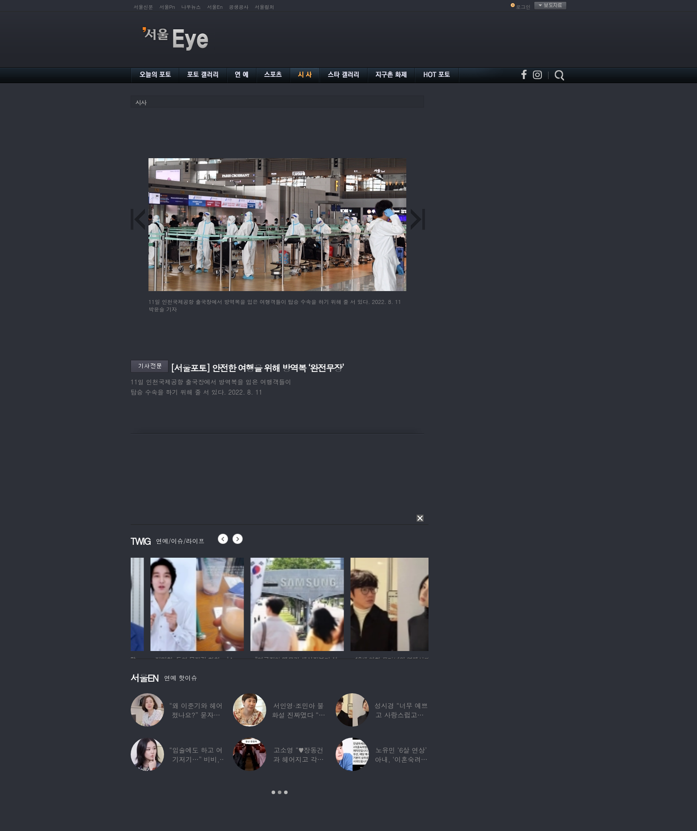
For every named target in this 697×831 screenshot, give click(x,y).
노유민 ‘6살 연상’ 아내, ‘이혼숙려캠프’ (401, 759)
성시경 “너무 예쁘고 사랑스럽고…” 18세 (401, 715)
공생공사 (238, 7)
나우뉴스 (191, 7)
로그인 (523, 7)
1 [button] (273, 792)
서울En (215, 7)
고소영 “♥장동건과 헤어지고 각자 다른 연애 (298, 759)
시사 (141, 102)
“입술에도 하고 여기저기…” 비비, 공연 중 (195, 759)
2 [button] (279, 792)
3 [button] (286, 792)
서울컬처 (264, 7)
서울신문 (143, 7)
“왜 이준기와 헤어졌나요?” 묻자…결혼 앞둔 (195, 715)
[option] (177, 603)
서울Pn (167, 7)
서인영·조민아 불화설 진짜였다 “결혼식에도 (298, 715)
